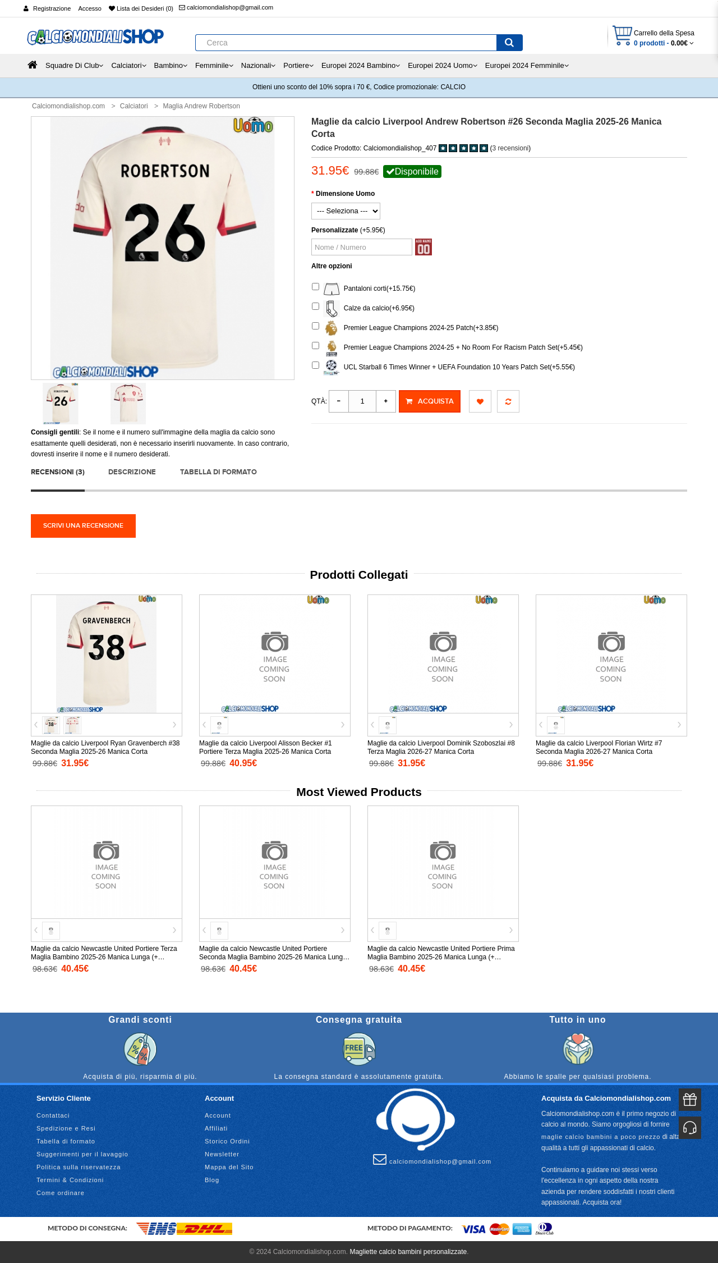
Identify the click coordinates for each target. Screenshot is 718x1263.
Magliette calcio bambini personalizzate (408, 1252)
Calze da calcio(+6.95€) (363, 308)
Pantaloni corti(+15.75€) (363, 289)
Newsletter (222, 1154)
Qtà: (319, 401)
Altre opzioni (331, 266)
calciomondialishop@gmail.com (226, 7)
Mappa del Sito (229, 1167)
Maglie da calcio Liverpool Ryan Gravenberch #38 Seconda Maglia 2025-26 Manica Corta (105, 747)
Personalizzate (334, 230)
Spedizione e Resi (66, 1128)
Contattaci (53, 1115)
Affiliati (216, 1128)
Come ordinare (60, 1192)
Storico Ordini (227, 1141)
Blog (212, 1180)
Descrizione (132, 472)
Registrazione (52, 8)
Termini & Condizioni (70, 1180)
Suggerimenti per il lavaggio (82, 1154)
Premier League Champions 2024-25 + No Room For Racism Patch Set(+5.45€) (447, 348)
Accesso (90, 8)
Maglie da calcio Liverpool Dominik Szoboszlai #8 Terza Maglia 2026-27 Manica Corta (441, 747)
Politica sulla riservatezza (78, 1167)
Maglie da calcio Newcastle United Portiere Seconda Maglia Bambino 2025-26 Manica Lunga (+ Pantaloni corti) (273, 957)
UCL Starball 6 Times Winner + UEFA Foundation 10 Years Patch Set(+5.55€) (443, 367)
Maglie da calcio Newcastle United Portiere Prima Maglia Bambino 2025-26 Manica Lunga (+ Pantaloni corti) (441, 957)
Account (218, 1115)
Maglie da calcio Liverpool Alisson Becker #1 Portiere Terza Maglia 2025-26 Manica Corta (265, 747)
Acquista (430, 401)
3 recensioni (511, 148)
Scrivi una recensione (83, 525)
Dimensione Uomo (345, 194)
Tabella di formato (218, 472)
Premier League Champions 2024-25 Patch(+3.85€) (405, 328)
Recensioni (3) (58, 472)
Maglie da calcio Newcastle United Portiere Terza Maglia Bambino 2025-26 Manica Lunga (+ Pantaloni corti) (104, 957)
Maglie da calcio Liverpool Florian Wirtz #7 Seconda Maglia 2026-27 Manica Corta (599, 747)
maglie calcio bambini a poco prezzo (600, 1136)
